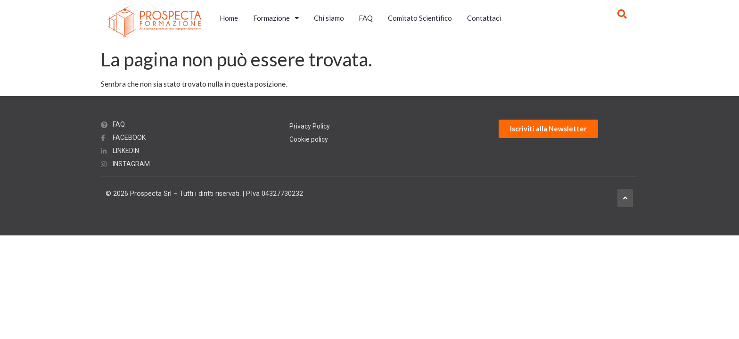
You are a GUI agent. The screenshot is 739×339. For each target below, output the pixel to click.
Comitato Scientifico (420, 18)
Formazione (276, 18)
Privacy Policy (309, 126)
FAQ (366, 18)
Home (229, 18)
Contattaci (484, 18)
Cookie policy (308, 139)
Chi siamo (329, 18)
